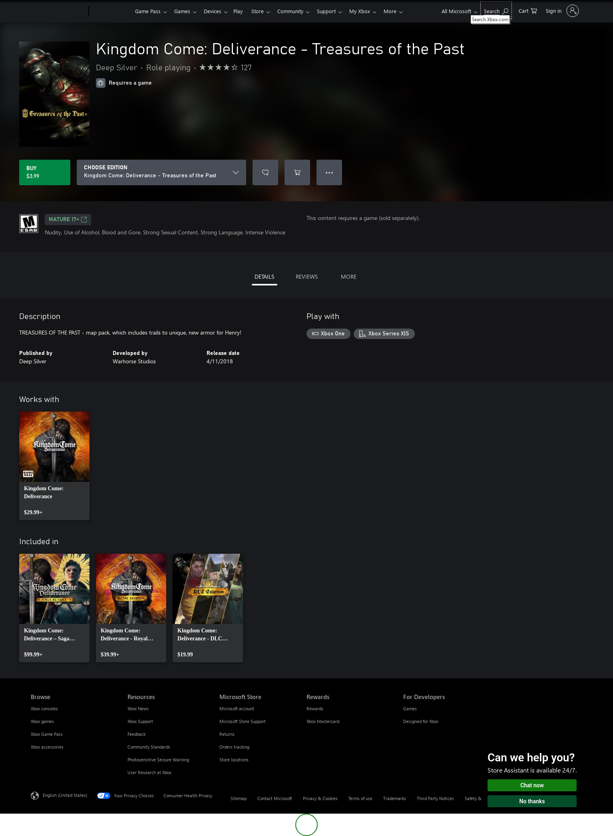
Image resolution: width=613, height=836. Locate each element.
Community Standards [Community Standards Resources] (148, 746)
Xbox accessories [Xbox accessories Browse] (47, 746)
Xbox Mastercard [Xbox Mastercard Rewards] (322, 721)
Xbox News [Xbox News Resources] (138, 708)
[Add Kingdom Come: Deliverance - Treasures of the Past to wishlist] (265, 172)
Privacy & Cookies (320, 798)
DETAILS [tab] (264, 276)
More (402, 11)
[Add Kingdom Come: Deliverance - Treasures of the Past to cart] (297, 172)
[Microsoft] (58, 11)
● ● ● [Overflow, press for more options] (329, 172)
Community (298, 11)
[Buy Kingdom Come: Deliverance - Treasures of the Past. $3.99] (44, 172)
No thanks (532, 801)
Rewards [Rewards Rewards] (314, 708)
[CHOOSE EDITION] (161, 172)
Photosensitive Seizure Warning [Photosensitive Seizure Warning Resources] (158, 759)
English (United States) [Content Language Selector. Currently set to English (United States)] (65, 795)
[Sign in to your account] (561, 10)
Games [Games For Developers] (410, 708)
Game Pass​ (148, 11)
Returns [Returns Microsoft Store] (227, 734)
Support (335, 11)
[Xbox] (111, 11)
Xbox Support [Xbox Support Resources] (140, 721)
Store (264, 11)
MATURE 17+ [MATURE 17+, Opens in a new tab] (68, 219)
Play (242, 11)
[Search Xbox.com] (496, 10)
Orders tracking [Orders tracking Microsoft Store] (234, 746)
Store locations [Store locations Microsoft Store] (234, 759)
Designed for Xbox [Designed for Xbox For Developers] (420, 721)
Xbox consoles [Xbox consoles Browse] (44, 708)
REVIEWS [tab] (307, 276)
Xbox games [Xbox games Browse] (42, 721)
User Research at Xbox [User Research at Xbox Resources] (149, 772)
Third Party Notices (435, 798)
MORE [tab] (348, 276)
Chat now (532, 785)
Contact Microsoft (274, 798)
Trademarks (394, 798)
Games (184, 11)
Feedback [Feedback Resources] (136, 734)
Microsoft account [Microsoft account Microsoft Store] (236, 708)
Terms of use (360, 798)
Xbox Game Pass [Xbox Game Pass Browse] (47, 734)
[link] (54, 466)
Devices (216, 11)
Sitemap (239, 798)
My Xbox (370, 11)
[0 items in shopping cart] (528, 10)
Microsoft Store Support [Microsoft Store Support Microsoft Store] (242, 721)
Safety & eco (477, 798)
